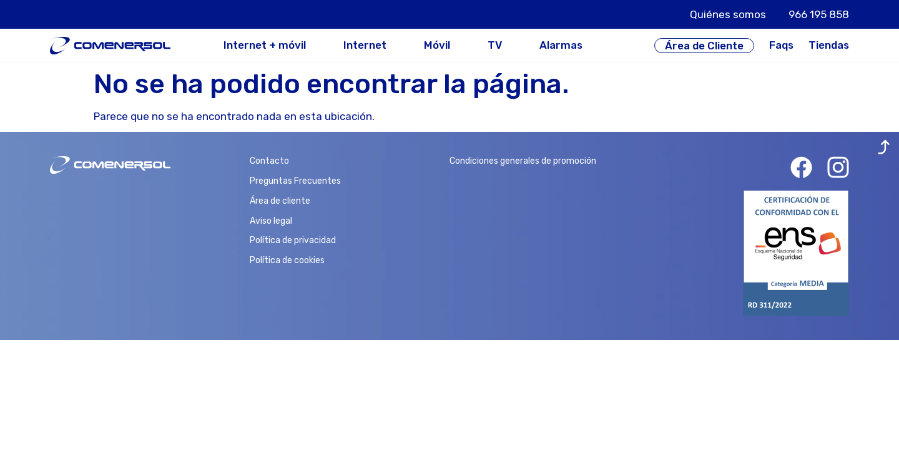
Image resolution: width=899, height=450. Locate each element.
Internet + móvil (265, 45)
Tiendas (828, 45)
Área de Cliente (704, 45)
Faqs (781, 45)
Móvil (437, 45)
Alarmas (560, 45)
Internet (364, 45)
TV (495, 45)
